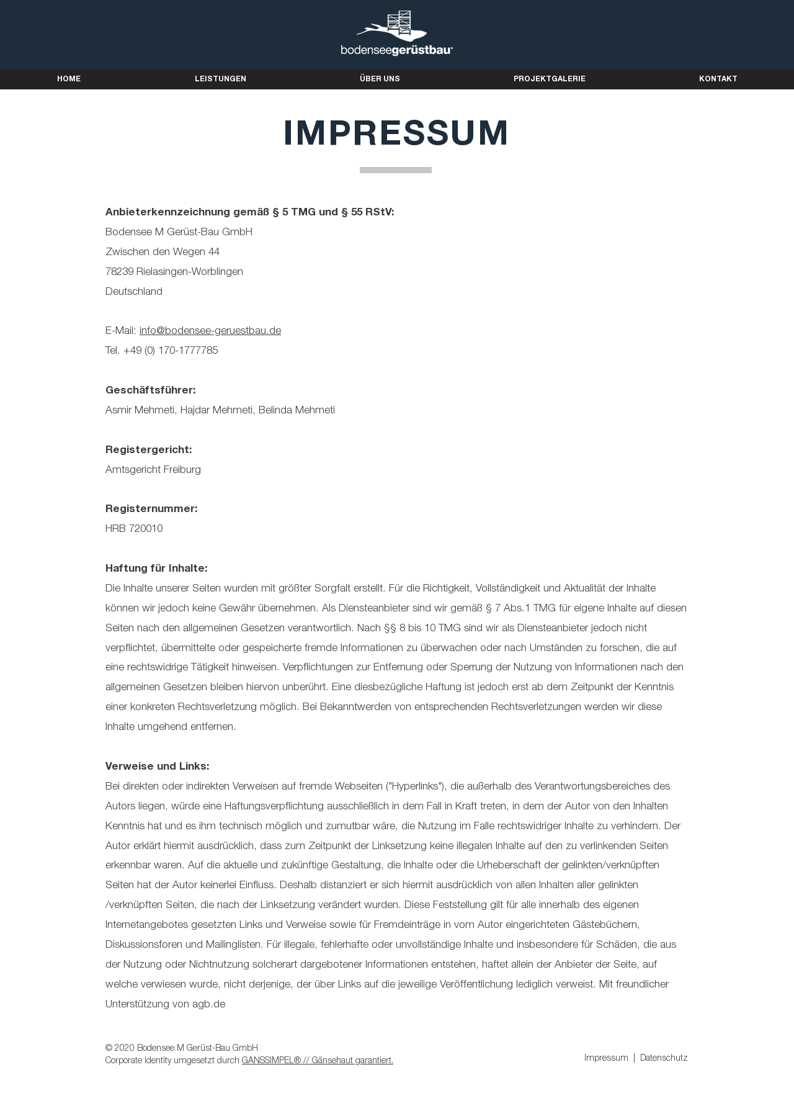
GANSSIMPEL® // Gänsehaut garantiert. (317, 1061)
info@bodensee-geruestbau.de (210, 331)
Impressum (606, 1059)
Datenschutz (664, 1059)
